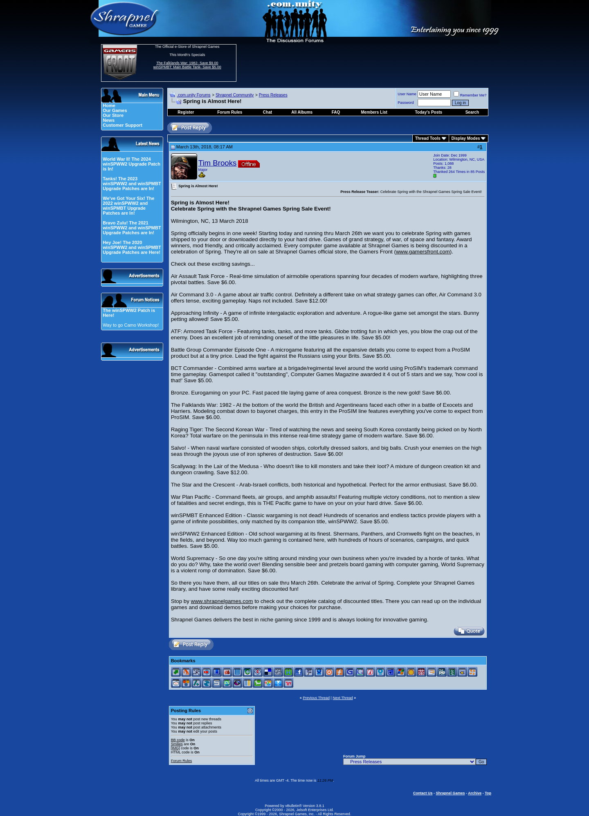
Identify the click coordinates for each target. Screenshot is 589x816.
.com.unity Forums (193, 95)
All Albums (301, 112)
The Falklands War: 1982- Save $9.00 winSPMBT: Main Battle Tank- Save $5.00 (187, 65)
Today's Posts (429, 112)
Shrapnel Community (235, 95)
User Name (407, 94)
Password (406, 103)
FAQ (336, 112)
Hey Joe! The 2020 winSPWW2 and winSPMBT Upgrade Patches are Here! (132, 247)
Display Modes (466, 138)
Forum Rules (181, 761)
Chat (267, 112)
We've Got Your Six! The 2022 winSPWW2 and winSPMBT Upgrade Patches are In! (128, 205)
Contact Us (423, 793)
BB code (178, 740)
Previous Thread (316, 698)
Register (186, 112)
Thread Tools (428, 138)
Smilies (177, 744)
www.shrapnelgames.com (222, 601)
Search (472, 112)
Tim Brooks (217, 163)
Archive (474, 793)
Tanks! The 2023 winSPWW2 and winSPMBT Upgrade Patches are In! (132, 183)
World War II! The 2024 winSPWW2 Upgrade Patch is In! (131, 164)
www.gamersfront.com (423, 252)
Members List (374, 112)
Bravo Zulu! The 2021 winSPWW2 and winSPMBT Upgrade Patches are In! (132, 227)
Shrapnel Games (450, 793)
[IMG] (175, 748)
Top (488, 793)
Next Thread (343, 698)
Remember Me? (470, 95)
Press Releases (273, 95)
